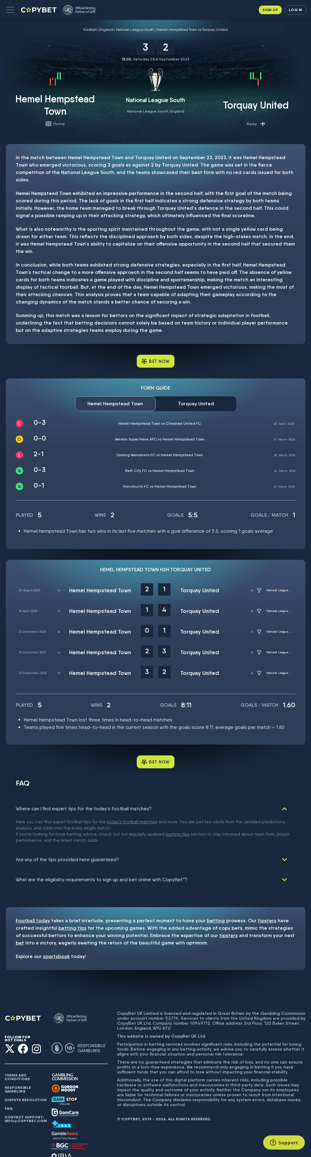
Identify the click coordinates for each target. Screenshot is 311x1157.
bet (20, 912)
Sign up (270, 9)
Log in (295, 9)
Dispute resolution (26, 1069)
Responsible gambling (18, 1058)
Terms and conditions (17, 1046)
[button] (10, 9)
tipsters (267, 890)
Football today (33, 890)
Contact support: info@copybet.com (26, 1088)
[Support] (284, 1142)
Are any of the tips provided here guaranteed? (67, 829)
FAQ (9, 1078)
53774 (172, 987)
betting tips (72, 897)
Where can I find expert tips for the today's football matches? (84, 809)
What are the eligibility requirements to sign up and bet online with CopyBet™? (101, 849)
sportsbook (56, 925)
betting (216, 890)
